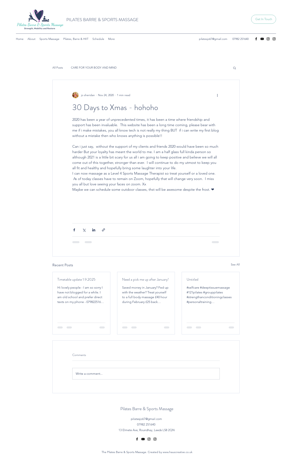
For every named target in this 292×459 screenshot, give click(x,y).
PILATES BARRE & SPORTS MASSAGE (102, 20)
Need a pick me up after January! (145, 279)
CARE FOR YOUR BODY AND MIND (94, 67)
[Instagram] (268, 39)
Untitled (192, 279)
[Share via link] (103, 230)
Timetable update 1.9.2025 (76, 279)
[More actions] (217, 95)
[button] (263, 19)
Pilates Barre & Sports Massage (146, 409)
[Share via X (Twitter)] (84, 230)
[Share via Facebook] (74, 230)
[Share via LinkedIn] (94, 230)
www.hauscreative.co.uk (177, 452)
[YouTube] (262, 39)
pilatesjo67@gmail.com (213, 39)
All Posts (57, 67)
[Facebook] (256, 39)
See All (235, 264)
